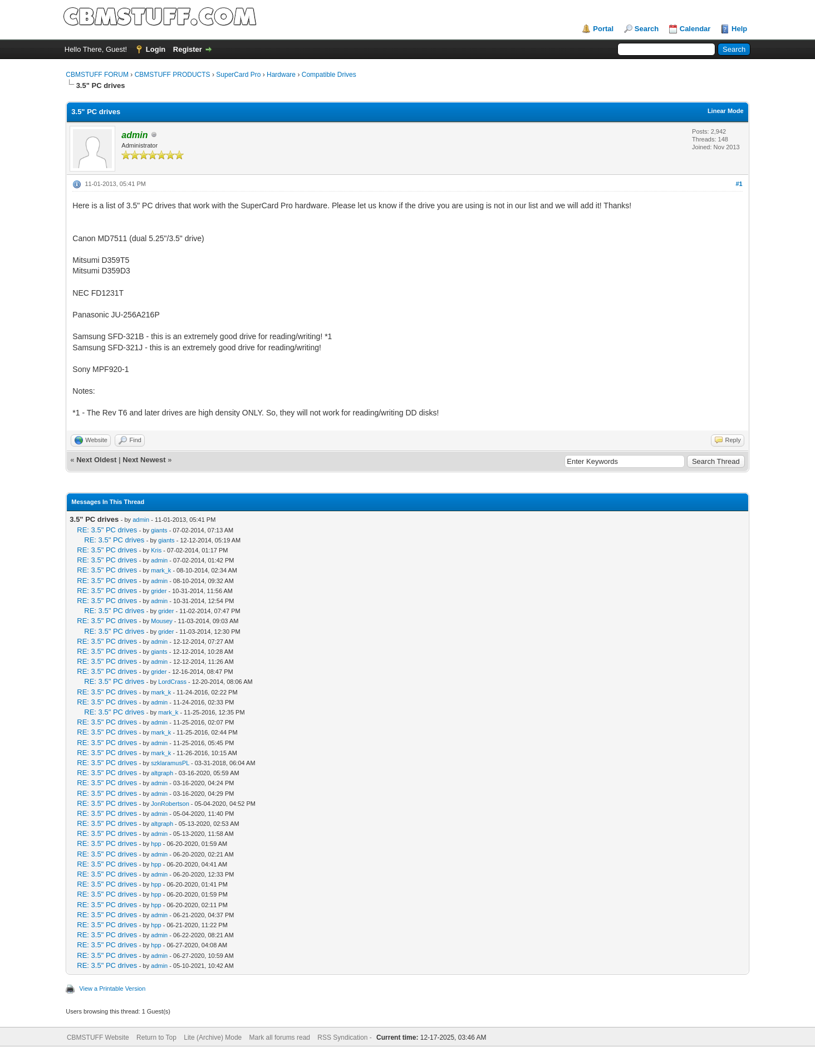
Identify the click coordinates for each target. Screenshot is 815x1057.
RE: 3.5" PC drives (107, 530)
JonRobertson (170, 803)
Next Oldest (96, 460)
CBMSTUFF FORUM (97, 75)
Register (187, 49)
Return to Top (156, 1037)
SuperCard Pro (238, 75)
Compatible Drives (329, 75)
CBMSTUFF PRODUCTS (172, 75)
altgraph (162, 773)
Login (155, 49)
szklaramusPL (170, 763)
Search (647, 29)
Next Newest (143, 460)
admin (140, 519)
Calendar (695, 29)
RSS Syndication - (345, 1037)
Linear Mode (726, 110)
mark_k (161, 570)
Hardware (281, 75)
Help (739, 29)
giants (159, 530)
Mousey (162, 621)
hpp (156, 843)
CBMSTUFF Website (98, 1037)
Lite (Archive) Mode (213, 1037)
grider (158, 591)
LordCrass (172, 681)
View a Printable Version (112, 988)
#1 (738, 183)
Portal (603, 29)
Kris (156, 550)
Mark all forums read (279, 1037)
